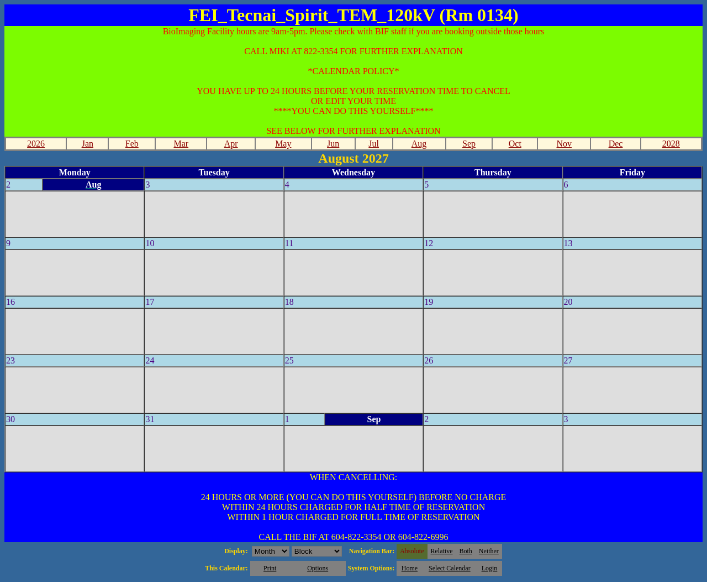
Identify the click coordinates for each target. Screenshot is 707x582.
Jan (87, 143)
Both (466, 551)
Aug (419, 143)
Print (269, 568)
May (283, 143)
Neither (489, 551)
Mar (180, 143)
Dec (616, 143)
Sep (469, 143)
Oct (515, 143)
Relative (442, 551)
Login (490, 568)
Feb (132, 143)
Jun (333, 143)
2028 (671, 143)
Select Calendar (450, 568)
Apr (231, 143)
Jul (373, 143)
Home (410, 568)
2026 (36, 143)
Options (317, 568)
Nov (564, 143)
